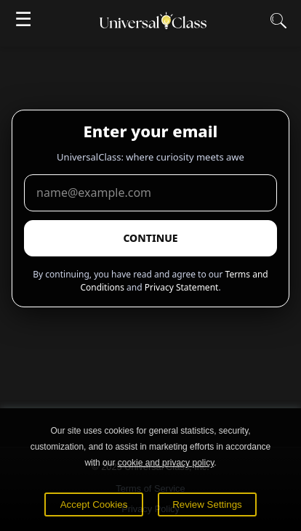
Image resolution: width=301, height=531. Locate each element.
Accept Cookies (94, 504)
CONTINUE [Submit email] (150, 238)
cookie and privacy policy (166, 463)
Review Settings (207, 504)
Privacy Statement (182, 287)
